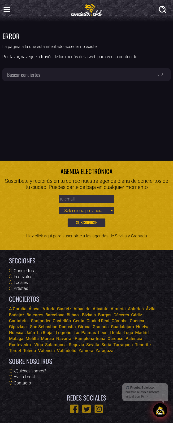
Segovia (76, 344)
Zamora (85, 350)
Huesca (16, 332)
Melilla (32, 338)
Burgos (104, 314)
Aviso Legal (24, 376)
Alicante (100, 308)
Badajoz (16, 314)
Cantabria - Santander (30, 320)
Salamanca (56, 344)
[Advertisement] (86, 118)
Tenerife (143, 344)
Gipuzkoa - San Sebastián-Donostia (42, 326)
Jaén (30, 332)
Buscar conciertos (23, 74)
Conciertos (24, 270)
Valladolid (66, 350)
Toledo (29, 350)
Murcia (47, 338)
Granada (139, 235)
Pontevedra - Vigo (26, 344)
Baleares (34, 314)
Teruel (15, 350)
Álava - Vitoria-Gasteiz (50, 308)
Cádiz (136, 314)
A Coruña (17, 308)
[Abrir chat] (160, 410)
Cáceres (121, 314)
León (103, 332)
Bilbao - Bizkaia (81, 314)
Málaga (16, 338)
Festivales (23, 276)
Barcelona (55, 314)
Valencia (46, 350)
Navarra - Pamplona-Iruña (80, 338)
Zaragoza (104, 350)
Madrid (142, 332)
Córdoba (120, 320)
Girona (84, 326)
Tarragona (123, 344)
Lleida (115, 332)
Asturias (136, 308)
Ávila (151, 308)
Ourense (115, 338)
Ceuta (78, 320)
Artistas (21, 288)
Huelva (143, 326)
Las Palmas (85, 332)
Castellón (62, 320)
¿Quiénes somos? (30, 370)
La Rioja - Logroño (54, 332)
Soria (106, 344)
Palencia (133, 338)
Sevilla (121, 235)
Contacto (22, 382)
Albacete (82, 308)
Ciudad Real (97, 320)
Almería (118, 308)
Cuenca (137, 320)
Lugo (128, 332)
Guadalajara (122, 326)
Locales (21, 282)
